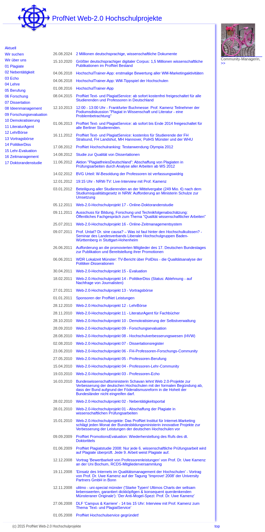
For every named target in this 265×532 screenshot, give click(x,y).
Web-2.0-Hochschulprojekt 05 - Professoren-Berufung (121, 359)
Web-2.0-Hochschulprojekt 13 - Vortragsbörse (114, 290)
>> (223, 63)
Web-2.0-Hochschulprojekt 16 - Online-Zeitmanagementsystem (129, 224)
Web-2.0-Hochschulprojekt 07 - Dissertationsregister (120, 343)
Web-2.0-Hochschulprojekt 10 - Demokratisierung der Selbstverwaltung (135, 321)
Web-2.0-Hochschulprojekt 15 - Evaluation (111, 271)
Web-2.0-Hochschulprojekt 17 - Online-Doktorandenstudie (124, 205)
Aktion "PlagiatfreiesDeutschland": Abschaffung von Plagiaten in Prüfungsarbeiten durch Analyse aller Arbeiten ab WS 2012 (129, 164)
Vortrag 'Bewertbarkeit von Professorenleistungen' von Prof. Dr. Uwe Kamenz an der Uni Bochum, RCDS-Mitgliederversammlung (141, 462)
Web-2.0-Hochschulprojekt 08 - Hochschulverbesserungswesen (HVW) (135, 336)
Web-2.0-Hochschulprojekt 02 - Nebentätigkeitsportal (120, 401)
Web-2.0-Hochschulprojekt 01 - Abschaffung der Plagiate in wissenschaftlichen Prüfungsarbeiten (125, 411)
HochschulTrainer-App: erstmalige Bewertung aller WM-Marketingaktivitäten (139, 73)
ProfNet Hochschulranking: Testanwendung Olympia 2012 (124, 147)
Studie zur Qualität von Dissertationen (108, 154)
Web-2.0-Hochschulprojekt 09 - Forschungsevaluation (121, 328)
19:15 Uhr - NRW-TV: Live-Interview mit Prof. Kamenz (121, 181)
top (217, 526)
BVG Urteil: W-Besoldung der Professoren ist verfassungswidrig (129, 174)
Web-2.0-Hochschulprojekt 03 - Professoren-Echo (118, 374)
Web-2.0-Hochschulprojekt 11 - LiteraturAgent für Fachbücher (128, 313)
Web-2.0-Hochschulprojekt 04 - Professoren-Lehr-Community (127, 366)
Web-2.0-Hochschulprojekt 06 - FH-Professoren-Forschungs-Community (137, 351)
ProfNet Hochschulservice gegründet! (107, 515)
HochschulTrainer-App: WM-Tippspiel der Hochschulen (122, 81)
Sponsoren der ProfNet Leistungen (105, 298)
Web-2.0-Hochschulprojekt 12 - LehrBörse (111, 305)
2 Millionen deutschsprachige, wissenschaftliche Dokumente (126, 54)
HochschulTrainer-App (95, 88)
